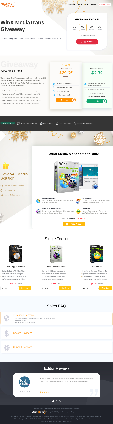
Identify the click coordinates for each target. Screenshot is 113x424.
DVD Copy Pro (87, 198)
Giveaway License (105, 4)
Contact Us (68, 408)
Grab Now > (87, 41)
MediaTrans (86, 209)
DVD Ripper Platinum (49, 198)
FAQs (87, 4)
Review (93, 4)
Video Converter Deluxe (56, 267)
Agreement (56, 408)
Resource (76, 408)
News (62, 408)
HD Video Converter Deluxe (51, 209)
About (41, 408)
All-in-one (71, 4)
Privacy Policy (48, 408)
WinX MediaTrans (11, 70)
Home (36, 408)
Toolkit (80, 4)
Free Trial (95, 101)
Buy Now (64, 100)
